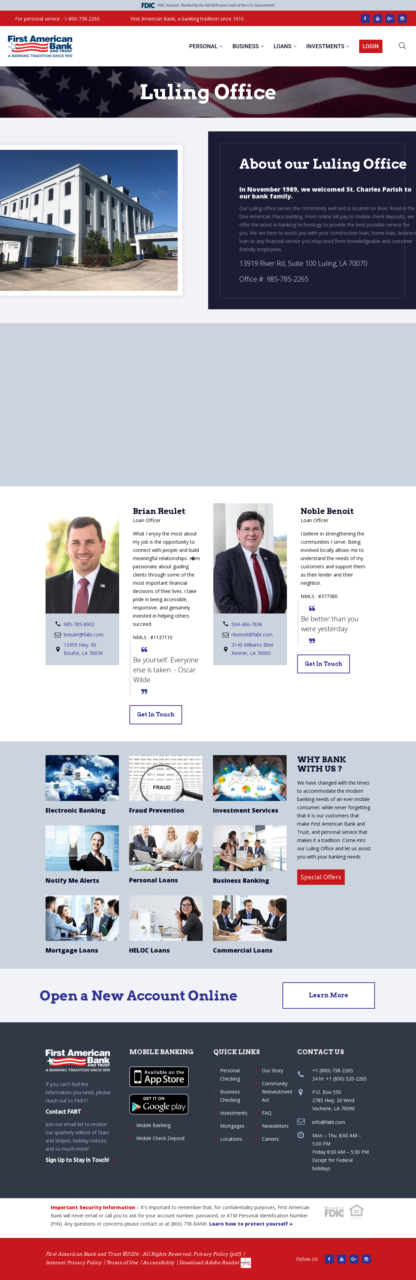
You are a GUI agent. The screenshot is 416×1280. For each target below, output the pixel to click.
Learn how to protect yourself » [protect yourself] (251, 1223)
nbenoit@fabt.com (252, 634)
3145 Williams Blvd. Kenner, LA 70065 (252, 649)
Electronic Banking (75, 810)
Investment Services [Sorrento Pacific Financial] (245, 810)
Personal (203, 46)
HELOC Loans (149, 950)
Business (245, 46)
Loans (282, 46)
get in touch (156, 714)
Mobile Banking (153, 1125)
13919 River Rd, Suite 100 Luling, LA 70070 (303, 263)
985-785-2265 (287, 279)
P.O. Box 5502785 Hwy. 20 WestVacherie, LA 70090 (333, 1100)
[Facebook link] (365, 18)
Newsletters (275, 1126)
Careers (270, 1139)
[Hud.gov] (357, 1211)
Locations (231, 1139)
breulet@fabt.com (83, 634)
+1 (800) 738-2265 (332, 1070)
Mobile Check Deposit (160, 1138)
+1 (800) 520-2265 (346, 1078)
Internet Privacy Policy (74, 1262)
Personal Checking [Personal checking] (230, 1074)
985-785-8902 (79, 624)
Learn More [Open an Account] (328, 995)
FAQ (267, 1113)
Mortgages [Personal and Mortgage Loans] (232, 1126)
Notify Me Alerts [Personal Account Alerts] (72, 880)
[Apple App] (159, 1076)
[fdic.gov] (334, 1212)
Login (371, 46)
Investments (325, 46)
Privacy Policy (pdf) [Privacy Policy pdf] (217, 1254)
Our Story (272, 1070)
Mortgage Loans (72, 950)
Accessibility (159, 1262)
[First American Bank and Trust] (40, 46)
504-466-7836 (246, 624)
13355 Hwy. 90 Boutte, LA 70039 (83, 649)
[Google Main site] (390, 18)
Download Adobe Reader (215, 1262)
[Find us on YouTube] (377, 18)
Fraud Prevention (156, 810)
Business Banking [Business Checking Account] (241, 880)
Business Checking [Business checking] (230, 1095)
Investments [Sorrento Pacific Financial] (234, 1113)
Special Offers (321, 877)
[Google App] (158, 1104)
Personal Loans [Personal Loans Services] (153, 880)
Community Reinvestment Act (277, 1091)
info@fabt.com (328, 1122)
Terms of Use (122, 1262)
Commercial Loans (243, 950)
